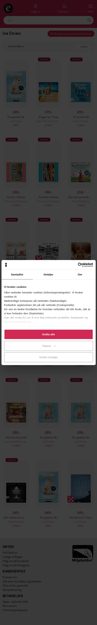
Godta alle (48, 334)
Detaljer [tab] (48, 274)
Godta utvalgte (48, 357)
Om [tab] (80, 274)
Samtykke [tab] (17, 274)
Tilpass (48, 345)
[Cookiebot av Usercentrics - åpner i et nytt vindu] (78, 264)
